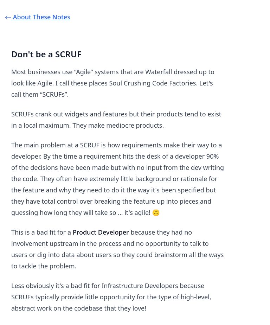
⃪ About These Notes (40, 17)
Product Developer (101, 232)
